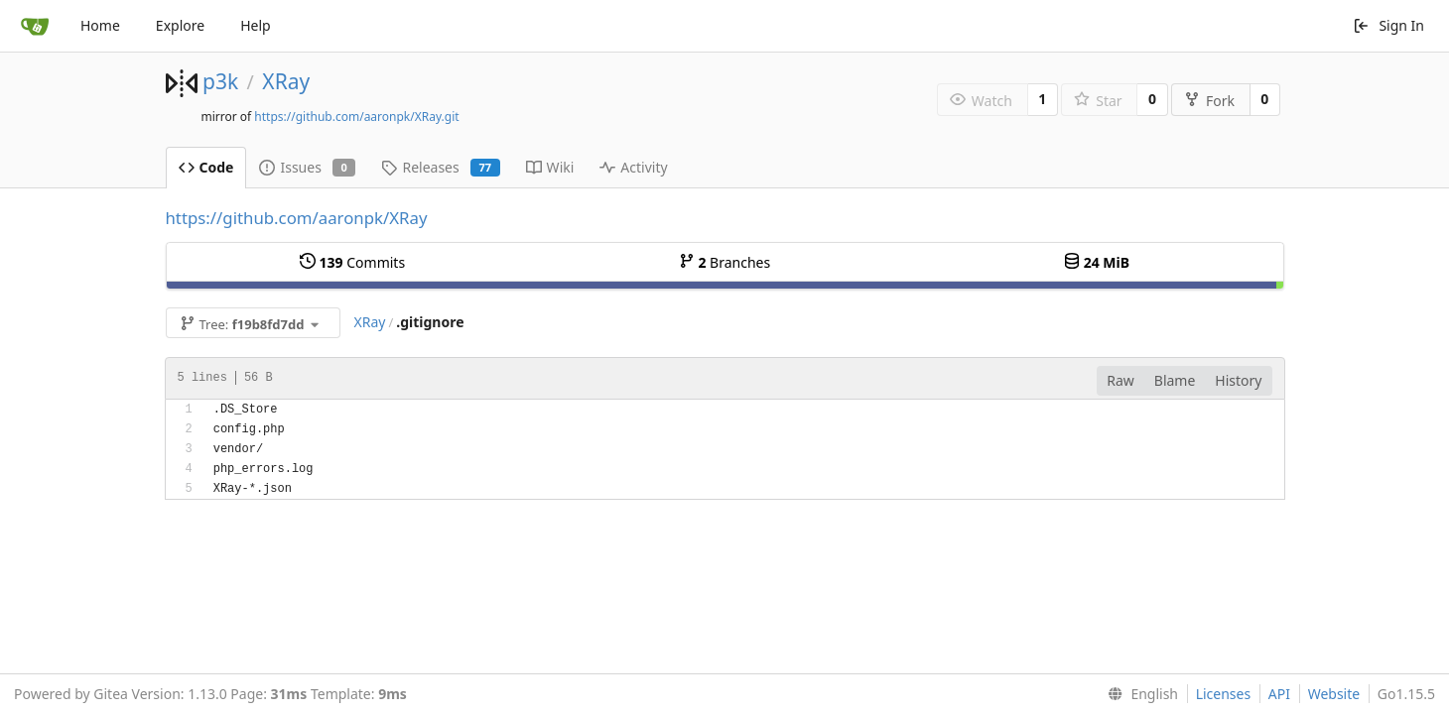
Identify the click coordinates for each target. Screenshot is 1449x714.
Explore (180, 25)
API (1279, 693)
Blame (1175, 380)
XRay (286, 81)
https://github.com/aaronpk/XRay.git (356, 116)
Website (1334, 693)
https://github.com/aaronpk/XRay (297, 217)
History (1238, 380)
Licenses (1223, 693)
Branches (724, 262)
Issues (307, 167)
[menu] (1139, 694)
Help (255, 25)
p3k (220, 81)
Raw (1120, 380)
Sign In (1388, 25)
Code (206, 167)
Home (100, 25)
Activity (633, 167)
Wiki (550, 167)
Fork (1209, 100)
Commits (352, 262)
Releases (440, 167)
